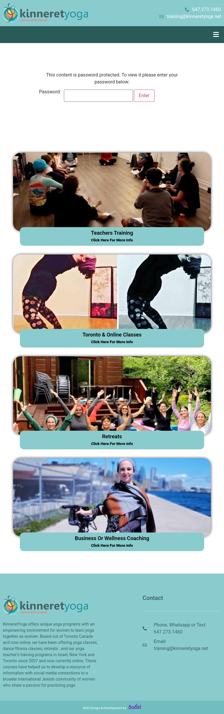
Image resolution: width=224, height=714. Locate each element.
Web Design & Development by (112, 708)
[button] (216, 34)
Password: (86, 96)
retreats (112, 436)
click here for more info (112, 240)
